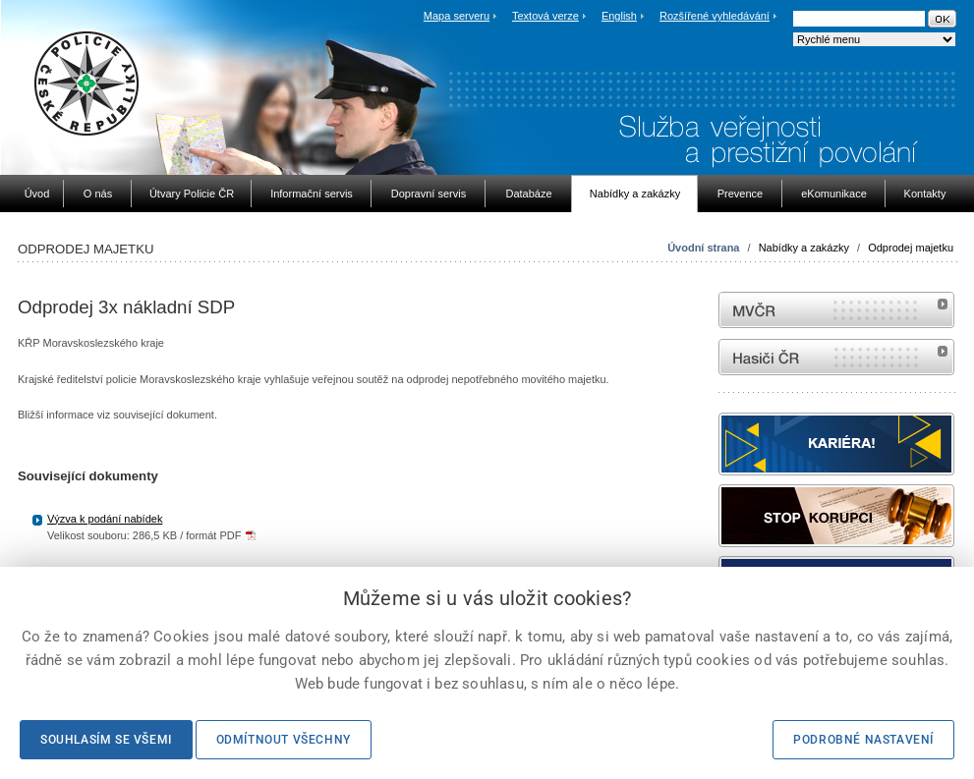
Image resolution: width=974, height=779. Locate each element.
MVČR (836, 310)
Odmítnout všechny (283, 740)
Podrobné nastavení (863, 740)
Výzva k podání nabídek (104, 519)
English (619, 16)
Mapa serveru (456, 16)
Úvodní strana (703, 247)
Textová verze (545, 16)
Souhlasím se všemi (106, 740)
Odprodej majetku (910, 247)
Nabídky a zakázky (804, 247)
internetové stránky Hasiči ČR (836, 357)
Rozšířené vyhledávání (714, 16)
